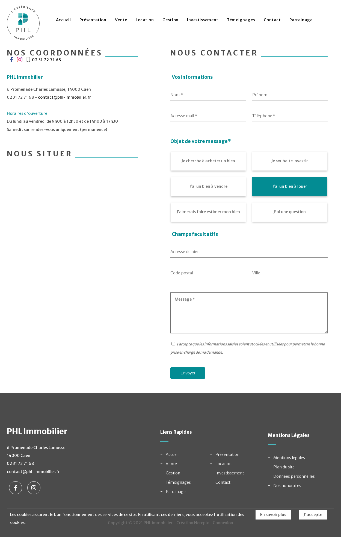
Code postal (181, 273)
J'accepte (313, 514)
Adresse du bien (185, 251)
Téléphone (263, 115)
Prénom (259, 94)
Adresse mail (183, 115)
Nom (176, 94)
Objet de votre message (200, 141)
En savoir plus (273, 514)
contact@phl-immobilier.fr (64, 97)
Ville (256, 273)
